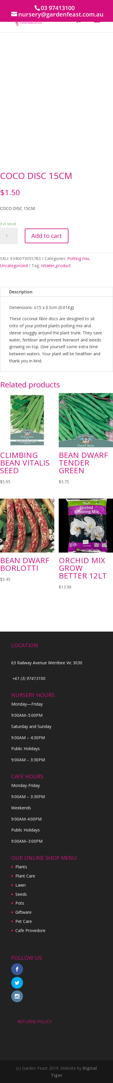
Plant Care (25, 876)
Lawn (20, 885)
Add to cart (46, 236)
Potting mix (78, 258)
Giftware (23, 912)
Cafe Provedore (30, 930)
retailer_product (56, 265)
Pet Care (23, 921)
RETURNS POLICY (34, 1021)
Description (20, 292)
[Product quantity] (9, 236)
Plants (21, 867)
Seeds (21, 894)
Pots (19, 903)
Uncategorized (14, 265)
